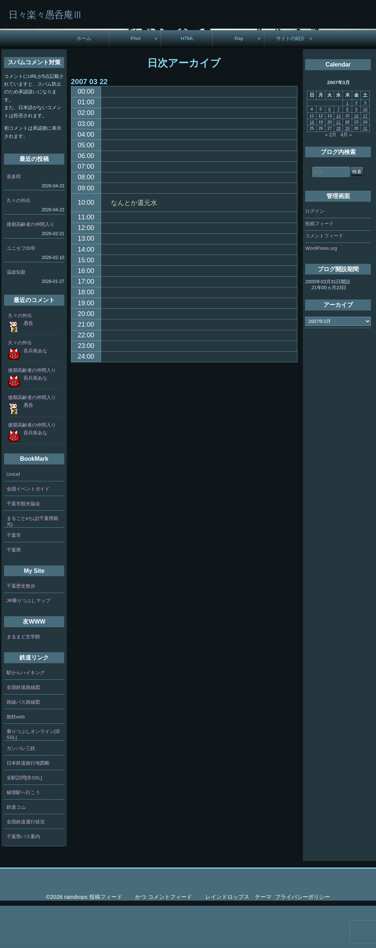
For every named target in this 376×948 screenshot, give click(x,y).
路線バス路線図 (23, 744)
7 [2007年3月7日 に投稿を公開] (338, 151)
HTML (187, 80)
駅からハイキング (26, 715)
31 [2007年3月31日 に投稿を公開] (365, 171)
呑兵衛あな (35, 393)
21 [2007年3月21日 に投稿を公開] (338, 164)
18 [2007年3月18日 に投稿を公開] (312, 164)
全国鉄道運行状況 (26, 864)
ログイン (314, 253)
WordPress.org (321, 290)
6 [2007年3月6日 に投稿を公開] (330, 151)
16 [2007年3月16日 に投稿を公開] (356, 158)
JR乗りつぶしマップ (29, 643)
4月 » (346, 177)
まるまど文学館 (23, 679)
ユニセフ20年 (21, 290)
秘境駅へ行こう (23, 834)
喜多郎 (14, 219)
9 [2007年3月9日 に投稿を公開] (356, 151)
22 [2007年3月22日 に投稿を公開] (347, 164)
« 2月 (330, 177)
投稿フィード (319, 266)
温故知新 (16, 314)
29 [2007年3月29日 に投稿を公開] (347, 171)
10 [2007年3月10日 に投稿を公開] (365, 151)
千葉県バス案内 (23, 878)
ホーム (84, 80)
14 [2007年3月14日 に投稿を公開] (338, 158)
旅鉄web (16, 759)
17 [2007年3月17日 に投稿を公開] (365, 158)
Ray (239, 80)
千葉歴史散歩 (21, 628)
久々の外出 (18, 242)
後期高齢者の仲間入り (30, 266)
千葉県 (14, 592)
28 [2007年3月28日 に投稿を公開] (338, 171)
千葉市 (14, 577)
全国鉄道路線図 (23, 729)
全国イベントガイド (28, 531)
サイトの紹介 (290, 80)
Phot (136, 80)
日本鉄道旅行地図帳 (28, 805)
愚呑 (28, 365)
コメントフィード (324, 278)
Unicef (13, 516)
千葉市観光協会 (23, 546)
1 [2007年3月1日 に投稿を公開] (347, 145)
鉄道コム (16, 849)
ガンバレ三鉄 (21, 790)
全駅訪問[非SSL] (24, 820)
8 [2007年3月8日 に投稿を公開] (347, 151)
